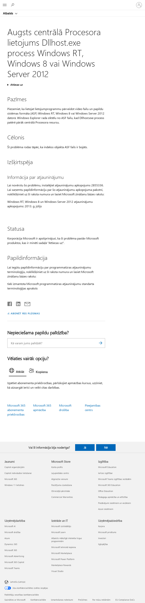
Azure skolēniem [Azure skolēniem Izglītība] (105, 509)
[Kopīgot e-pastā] (25, 303)
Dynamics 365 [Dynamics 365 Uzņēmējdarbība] (10, 544)
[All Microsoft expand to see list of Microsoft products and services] (4, 5)
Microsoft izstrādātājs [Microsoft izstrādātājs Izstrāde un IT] (61, 526)
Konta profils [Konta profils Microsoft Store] (57, 467)
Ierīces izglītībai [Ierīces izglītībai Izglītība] (105, 473)
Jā (85, 447)
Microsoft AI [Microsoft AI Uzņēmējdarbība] (10, 526)
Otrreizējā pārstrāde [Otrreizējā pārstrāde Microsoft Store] (60, 491)
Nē (106, 447)
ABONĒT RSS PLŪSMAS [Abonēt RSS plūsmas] (25, 313)
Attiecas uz (16, 84)
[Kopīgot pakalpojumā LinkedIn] (17, 303)
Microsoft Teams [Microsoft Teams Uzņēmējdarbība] (12, 568)
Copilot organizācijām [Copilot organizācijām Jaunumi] (14, 467)
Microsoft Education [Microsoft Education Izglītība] (107, 467)
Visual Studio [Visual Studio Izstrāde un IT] (57, 571)
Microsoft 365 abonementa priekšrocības (16, 409)
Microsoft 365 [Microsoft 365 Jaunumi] (10, 479)
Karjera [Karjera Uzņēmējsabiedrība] (101, 526)
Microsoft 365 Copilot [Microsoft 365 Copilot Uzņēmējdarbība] (14, 562)
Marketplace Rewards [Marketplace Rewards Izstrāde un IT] (61, 565)
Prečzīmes (82, 599)
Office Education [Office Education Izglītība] (105, 491)
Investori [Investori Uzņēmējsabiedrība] (102, 538)
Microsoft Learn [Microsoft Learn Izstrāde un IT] (58, 532)
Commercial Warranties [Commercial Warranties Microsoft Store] (62, 497)
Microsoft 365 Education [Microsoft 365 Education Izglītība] (109, 485)
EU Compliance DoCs (125, 599)
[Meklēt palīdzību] (13, 5)
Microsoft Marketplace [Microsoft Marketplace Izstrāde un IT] (61, 553)
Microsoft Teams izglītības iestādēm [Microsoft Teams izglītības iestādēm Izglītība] (114, 479)
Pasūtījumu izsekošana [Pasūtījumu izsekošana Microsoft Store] (61, 485)
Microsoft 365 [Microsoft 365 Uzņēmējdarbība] (10, 550)
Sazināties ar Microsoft (14, 599)
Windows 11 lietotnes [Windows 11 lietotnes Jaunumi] (14, 485)
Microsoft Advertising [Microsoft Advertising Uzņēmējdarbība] (14, 556)
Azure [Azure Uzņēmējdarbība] (7, 538)
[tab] (17, 371)
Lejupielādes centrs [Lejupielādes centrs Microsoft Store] (60, 473)
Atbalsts (8, 13)
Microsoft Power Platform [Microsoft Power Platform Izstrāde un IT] (62, 559)
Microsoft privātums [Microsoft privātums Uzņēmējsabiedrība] (107, 532)
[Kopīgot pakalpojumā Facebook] (10, 303)
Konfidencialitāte (38, 599)
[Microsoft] (72, 3)
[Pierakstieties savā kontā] (139, 5)
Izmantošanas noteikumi (62, 599)
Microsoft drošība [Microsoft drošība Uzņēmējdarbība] (12, 532)
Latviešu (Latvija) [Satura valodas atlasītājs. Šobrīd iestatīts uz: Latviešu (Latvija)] (17, 581)
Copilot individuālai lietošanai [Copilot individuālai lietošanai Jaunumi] (18, 473)
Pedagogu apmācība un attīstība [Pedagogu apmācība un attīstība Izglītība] (113, 497)
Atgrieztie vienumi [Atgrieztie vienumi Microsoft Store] (59, 479)
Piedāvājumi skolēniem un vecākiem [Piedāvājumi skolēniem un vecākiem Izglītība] (114, 503)
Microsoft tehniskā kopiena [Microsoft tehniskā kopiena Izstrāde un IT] (63, 547)
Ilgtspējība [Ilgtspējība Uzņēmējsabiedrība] (103, 544)
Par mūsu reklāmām (101, 599)
